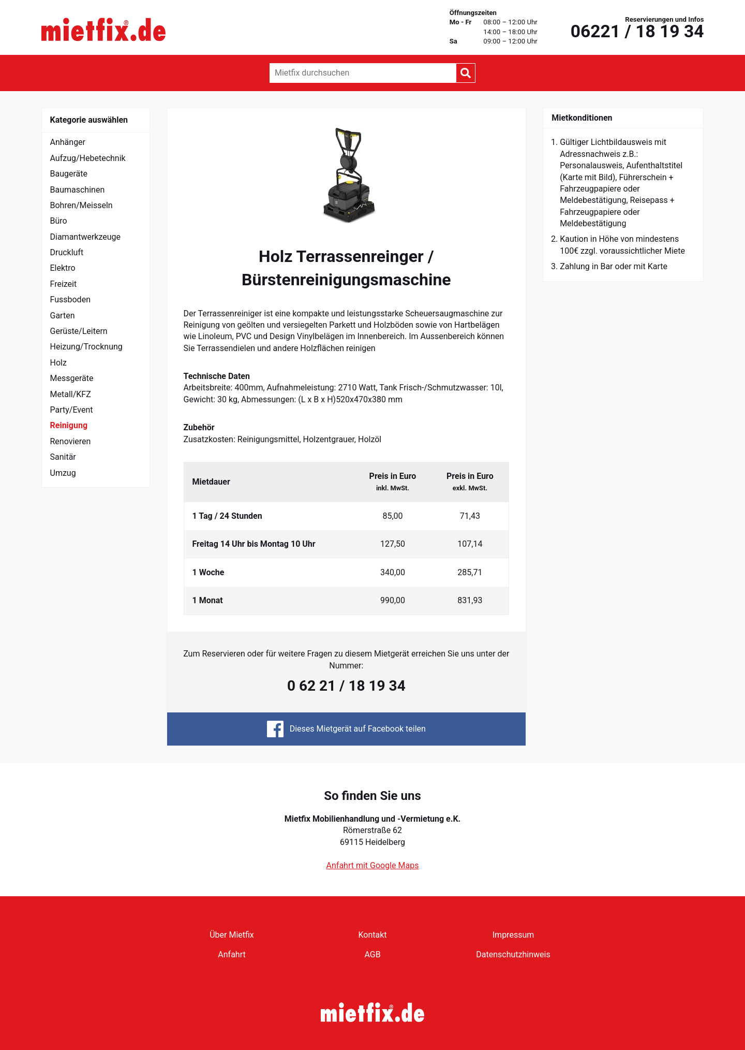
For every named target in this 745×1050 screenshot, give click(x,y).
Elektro (63, 268)
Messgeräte (72, 378)
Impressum (513, 935)
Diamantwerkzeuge (85, 237)
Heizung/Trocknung (86, 347)
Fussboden (70, 299)
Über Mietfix (232, 935)
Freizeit (63, 284)
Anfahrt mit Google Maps (372, 865)
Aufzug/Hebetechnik (88, 158)
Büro (58, 221)
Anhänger (68, 142)
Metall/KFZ (70, 394)
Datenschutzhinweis (513, 954)
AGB (372, 954)
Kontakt (372, 935)
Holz (58, 363)
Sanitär (63, 457)
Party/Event (71, 410)
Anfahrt (231, 954)
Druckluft (67, 252)
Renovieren (70, 441)
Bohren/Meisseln (81, 205)
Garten (62, 315)
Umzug (63, 473)
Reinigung (69, 425)
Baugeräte (69, 174)
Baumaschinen (77, 190)
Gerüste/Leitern (79, 331)
